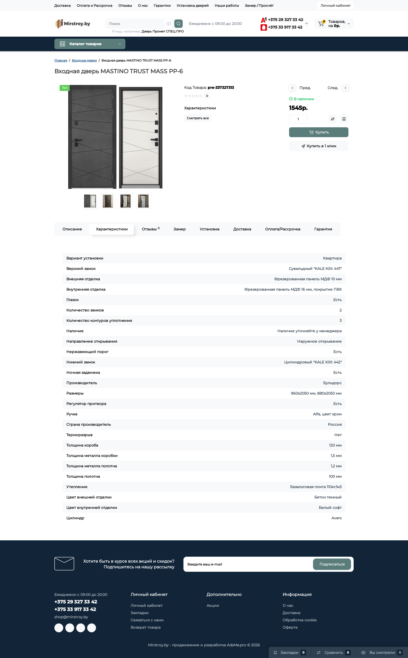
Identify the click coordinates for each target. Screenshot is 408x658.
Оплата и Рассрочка (94, 5)
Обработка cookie (299, 620)
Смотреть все (198, 118)
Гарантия (323, 229)
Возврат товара (146, 627)
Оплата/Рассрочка (282, 229)
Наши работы (227, 5)
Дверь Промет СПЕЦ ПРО (163, 31)
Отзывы (125, 5)
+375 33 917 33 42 (281, 27)
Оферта (290, 627)
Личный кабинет (335, 5)
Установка (209, 229)
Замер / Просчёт (259, 5)
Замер (179, 229)
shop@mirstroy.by (71, 617)
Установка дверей (193, 5)
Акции (213, 605)
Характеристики (111, 229)
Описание (71, 229)
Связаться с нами (147, 620)
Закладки (140, 612)
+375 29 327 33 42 (281, 19)
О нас (143, 5)
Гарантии (162, 5)
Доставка (62, 5)
